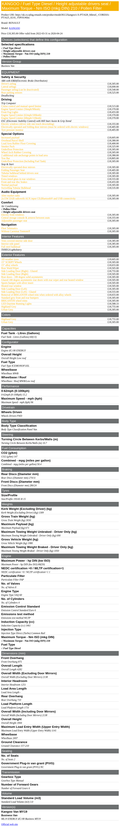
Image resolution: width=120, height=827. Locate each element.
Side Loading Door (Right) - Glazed (19, 271)
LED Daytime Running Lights (16, 303)
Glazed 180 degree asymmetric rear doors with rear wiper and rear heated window (42, 280)
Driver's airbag (8, 83)
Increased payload (10, 137)
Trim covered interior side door (16, 240)
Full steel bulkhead (10, 246)
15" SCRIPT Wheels (11, 262)
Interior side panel (10, 243)
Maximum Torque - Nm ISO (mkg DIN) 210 (26, 53)
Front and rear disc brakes (14, 182)
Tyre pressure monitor (12, 130)
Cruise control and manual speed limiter (21, 106)
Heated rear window (11, 286)
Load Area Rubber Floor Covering (18, 143)
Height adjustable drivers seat (19, 51)
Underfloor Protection (12, 149)
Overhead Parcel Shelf (12, 140)
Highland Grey (8, 306)
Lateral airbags (8, 86)
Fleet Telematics (9, 228)
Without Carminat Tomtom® (15, 231)
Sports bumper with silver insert (17, 283)
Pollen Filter (10, 56)
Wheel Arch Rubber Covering (16, 152)
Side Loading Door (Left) (14, 289)
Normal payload (9, 185)
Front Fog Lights (9, 112)
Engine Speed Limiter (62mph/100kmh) (21, 115)
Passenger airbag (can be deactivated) (20, 89)
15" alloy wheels (9, 265)
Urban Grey (7, 309)
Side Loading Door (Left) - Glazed (18, 291)
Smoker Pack (8, 146)
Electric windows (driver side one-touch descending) (27, 124)
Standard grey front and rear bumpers (20, 297)
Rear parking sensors (11, 92)
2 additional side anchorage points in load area (24, 155)
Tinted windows (9, 176)
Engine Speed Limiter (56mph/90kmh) (20, 109)
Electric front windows (12, 214)
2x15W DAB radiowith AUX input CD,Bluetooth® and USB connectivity (38, 198)
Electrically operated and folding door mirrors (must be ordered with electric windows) (44, 127)
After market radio (10, 195)
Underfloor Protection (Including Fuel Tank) (23, 161)
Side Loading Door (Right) (14, 274)
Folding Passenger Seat (13, 170)
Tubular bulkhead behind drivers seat (19, 173)
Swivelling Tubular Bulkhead (16, 188)
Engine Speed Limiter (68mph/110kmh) (21, 118)
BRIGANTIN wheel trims (14, 300)
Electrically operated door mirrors (18, 167)
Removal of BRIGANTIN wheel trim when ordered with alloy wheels (36, 294)
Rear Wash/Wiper (10, 268)
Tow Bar (5, 158)
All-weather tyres (10, 259)
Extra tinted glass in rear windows (18, 179)
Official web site (9, 824)
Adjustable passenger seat (14, 220)
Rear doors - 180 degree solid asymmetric (22, 277)
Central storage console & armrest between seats (25, 217)
